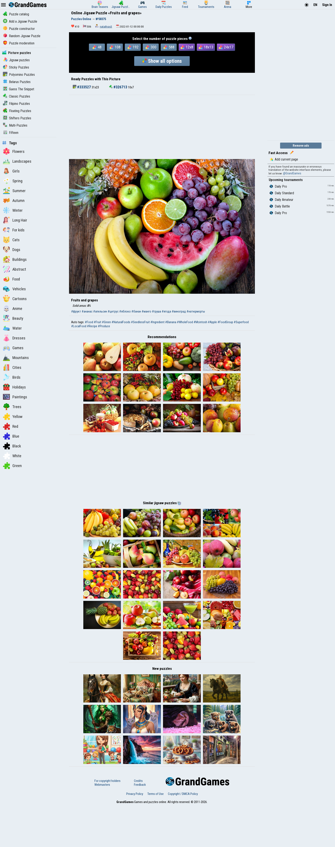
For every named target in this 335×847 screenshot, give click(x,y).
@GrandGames (292, 173)
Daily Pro (278, 186)
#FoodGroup (225, 322)
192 (132, 47)
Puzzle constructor (19, 29)
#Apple (212, 322)
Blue (11, 436)
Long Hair (15, 220)
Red (10, 426)
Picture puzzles (16, 53)
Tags (9, 143)
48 (96, 47)
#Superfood (241, 322)
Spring (12, 180)
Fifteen (10, 133)
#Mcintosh (200, 322)
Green (12, 465)
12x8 (186, 47)
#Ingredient (157, 322)
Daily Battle (280, 206)
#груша (156, 311)
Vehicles (14, 288)
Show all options (162, 61)
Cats (11, 239)
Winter (13, 210)
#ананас (87, 311)
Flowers (14, 151)
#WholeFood (185, 322)
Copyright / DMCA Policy (183, 835)
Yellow (12, 416)
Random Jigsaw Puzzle (21, 36)
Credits (138, 822)
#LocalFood (78, 326)
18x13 (205, 47)
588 (168, 47)
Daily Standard (282, 193)
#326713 (118, 87)
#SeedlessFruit (140, 322)
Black (12, 445)
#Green (106, 322)
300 (150, 47)
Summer (14, 190)
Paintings (15, 396)
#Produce (104, 326)
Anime (12, 308)
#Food (89, 322)
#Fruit (97, 322)
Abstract (14, 269)
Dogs (11, 249)
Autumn (14, 200)
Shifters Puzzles (17, 118)
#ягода (166, 311)
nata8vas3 (106, 26)
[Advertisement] (162, 127)
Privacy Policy (134, 835)
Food (11, 279)
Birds (12, 377)
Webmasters (102, 826)
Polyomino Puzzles (19, 75)
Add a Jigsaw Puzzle (20, 21)
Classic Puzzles (16, 96)
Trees (12, 406)
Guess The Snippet (18, 89)
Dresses (14, 337)
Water (12, 328)
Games (13, 347)
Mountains (16, 357)
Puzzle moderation (18, 43)
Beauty (13, 318)
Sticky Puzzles (16, 67)
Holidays (14, 387)
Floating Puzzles (17, 111)
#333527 (82, 87)
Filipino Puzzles (16, 104)
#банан (136, 311)
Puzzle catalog (16, 14)
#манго (146, 311)
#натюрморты (196, 311)
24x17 (226, 47)
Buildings (15, 259)
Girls (11, 171)
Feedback (140, 826)
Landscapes (17, 161)
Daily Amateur (281, 200)
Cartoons (15, 298)
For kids (14, 229)
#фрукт (76, 311)
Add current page (284, 159)
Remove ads (301, 145)
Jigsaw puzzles (16, 60)
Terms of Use (155, 835)
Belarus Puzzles (17, 82)
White (12, 455)
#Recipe (92, 326)
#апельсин (100, 311)
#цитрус (113, 311)
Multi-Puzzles (15, 125)
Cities (12, 367)
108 (114, 47)
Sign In (327, 5)
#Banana (170, 322)
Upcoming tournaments (286, 180)
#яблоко (125, 311)
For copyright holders (107, 822)
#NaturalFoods (121, 322)
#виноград (179, 311)
